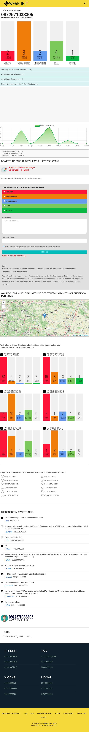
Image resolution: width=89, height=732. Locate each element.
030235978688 (19, 577)
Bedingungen (19, 247)
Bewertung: (44, 225)
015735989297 (19, 568)
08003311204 (47, 667)
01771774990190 (48, 656)
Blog (25, 713)
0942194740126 (21, 586)
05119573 (14, 521)
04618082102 (47, 694)
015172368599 (10, 688)
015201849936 (20, 532)
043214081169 (17, 549)
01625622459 (10, 683)
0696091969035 (18, 605)
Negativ (8, 192)
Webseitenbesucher (44, 713)
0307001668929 (17, 540)
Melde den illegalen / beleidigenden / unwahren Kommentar (21, 178)
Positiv (7, 210)
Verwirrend (9, 196)
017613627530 (22, 597)
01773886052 (47, 683)
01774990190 (47, 662)
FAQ (32, 713)
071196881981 (18, 560)
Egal (6, 206)
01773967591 (47, 688)
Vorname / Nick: (44, 239)
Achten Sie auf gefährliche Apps (18, 637)
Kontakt (43, 717)
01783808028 (10, 694)
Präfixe (57, 713)
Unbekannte (10, 201)
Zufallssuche (81, 713)
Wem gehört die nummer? (11, 713)
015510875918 (10, 656)
